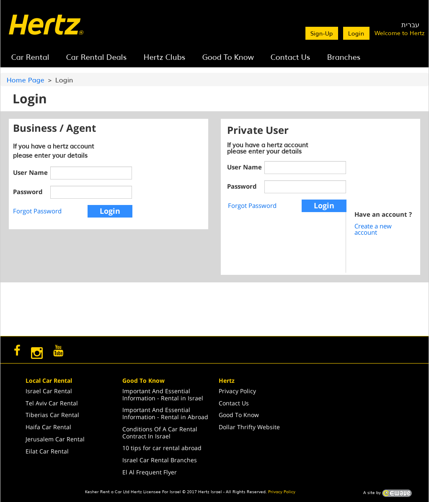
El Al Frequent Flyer (149, 472)
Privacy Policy (237, 391)
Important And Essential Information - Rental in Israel (162, 394)
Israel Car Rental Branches (159, 460)
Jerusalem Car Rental (55, 439)
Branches (344, 56)
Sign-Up (321, 33)
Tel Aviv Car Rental (52, 403)
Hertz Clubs (165, 56)
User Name (30, 172)
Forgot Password (37, 211)
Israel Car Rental (49, 391)
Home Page (25, 79)
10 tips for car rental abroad (162, 448)
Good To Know (228, 56)
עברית (410, 24)
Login (356, 33)
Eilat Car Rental (47, 451)
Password (28, 191)
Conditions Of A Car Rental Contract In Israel (159, 432)
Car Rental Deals (96, 56)
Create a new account (373, 229)
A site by (387, 493)
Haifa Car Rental (48, 427)
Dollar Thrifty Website (249, 427)
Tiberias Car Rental (52, 415)
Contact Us (290, 56)
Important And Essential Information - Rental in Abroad (165, 413)
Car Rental (30, 56)
